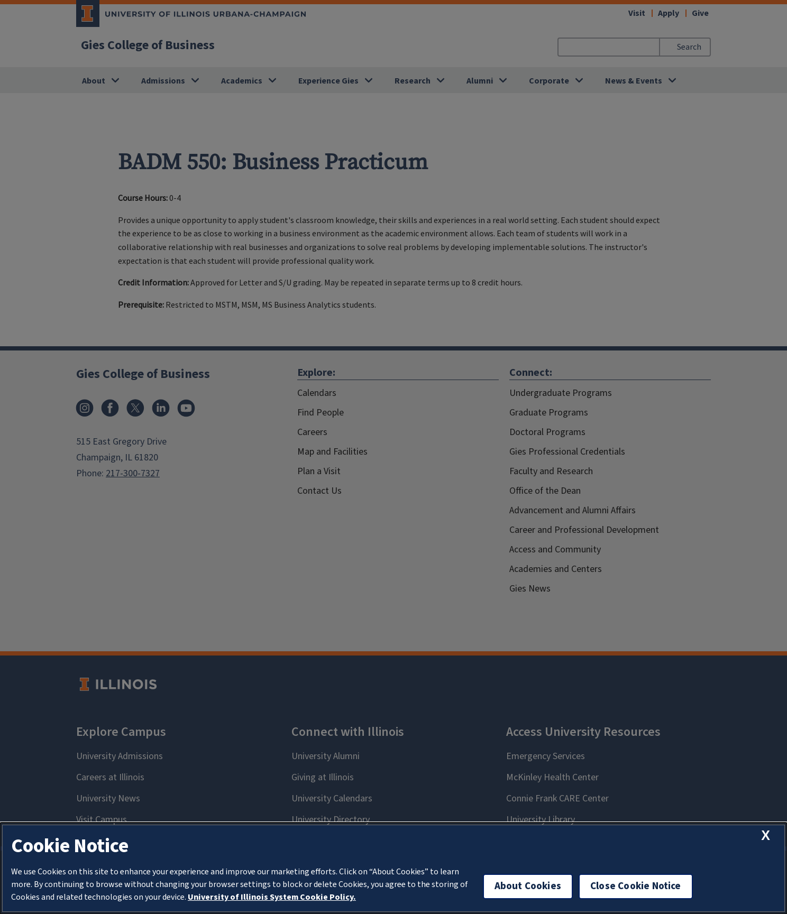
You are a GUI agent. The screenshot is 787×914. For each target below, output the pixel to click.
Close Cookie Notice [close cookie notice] (635, 886)
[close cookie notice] (766, 835)
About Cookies (528, 886)
